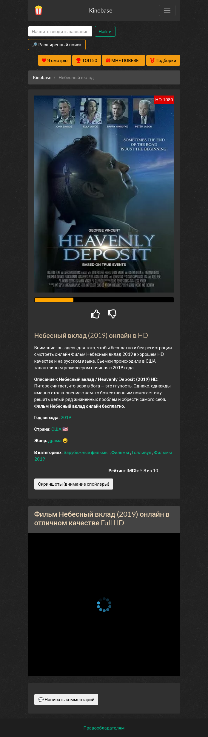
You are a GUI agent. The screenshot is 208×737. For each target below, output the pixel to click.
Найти (105, 31)
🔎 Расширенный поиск (57, 44)
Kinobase (100, 10)
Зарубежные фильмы (87, 452)
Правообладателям (104, 727)
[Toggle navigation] (167, 10)
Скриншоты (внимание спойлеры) (74, 484)
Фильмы (120, 452)
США (56, 429)
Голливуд (142, 452)
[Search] (60, 31)
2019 (66, 417)
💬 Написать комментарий (66, 699)
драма (55, 440)
